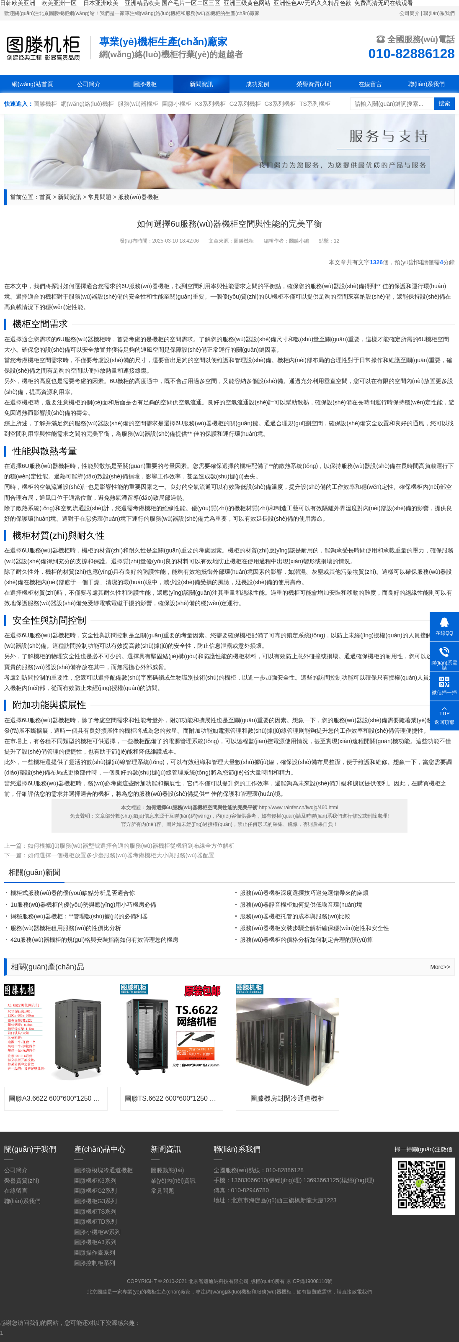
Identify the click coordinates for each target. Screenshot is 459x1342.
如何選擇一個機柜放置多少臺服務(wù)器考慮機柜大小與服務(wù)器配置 (121, 854)
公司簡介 (410, 13)
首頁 (45, 196)
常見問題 (99, 196)
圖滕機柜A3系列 (95, 1239)
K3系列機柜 (210, 103)
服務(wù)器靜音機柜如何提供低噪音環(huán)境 (301, 903)
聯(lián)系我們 (439, 13)
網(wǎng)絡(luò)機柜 (87, 103)
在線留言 (370, 83)
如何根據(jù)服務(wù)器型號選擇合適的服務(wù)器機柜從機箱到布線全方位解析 (131, 845)
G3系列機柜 (280, 103)
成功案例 (257, 83)
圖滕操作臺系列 (94, 1249)
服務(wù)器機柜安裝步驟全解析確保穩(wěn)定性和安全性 (314, 926)
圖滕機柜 (145, 83)
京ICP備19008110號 (309, 1278)
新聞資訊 (201, 83)
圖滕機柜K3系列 (95, 1179)
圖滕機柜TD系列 (95, 1219)
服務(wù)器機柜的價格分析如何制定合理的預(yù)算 (306, 938)
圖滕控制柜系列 (94, 1259)
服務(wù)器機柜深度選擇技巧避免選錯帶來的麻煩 (304, 891)
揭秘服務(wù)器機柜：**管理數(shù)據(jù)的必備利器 (79, 915)
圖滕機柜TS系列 (95, 1209)
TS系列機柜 (314, 103)
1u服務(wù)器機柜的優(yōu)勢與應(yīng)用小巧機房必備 (83, 903)
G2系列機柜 (245, 103)
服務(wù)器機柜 (138, 103)
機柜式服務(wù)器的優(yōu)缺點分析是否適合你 (72, 891)
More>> (440, 965)
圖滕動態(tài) (167, 1169)
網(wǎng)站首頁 (32, 83)
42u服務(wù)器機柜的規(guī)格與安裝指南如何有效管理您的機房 (94, 938)
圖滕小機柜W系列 (97, 1229)
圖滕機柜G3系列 (95, 1199)
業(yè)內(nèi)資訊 (173, 1179)
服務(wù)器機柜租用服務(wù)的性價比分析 (65, 926)
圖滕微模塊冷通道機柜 (103, 1169)
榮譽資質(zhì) (314, 83)
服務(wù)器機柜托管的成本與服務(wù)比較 (295, 915)
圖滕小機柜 (176, 103)
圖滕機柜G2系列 (95, 1189)
